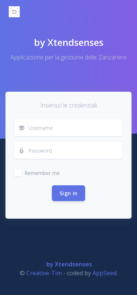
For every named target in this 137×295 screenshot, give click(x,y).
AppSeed (104, 273)
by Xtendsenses (68, 42)
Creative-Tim (44, 273)
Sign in (68, 193)
